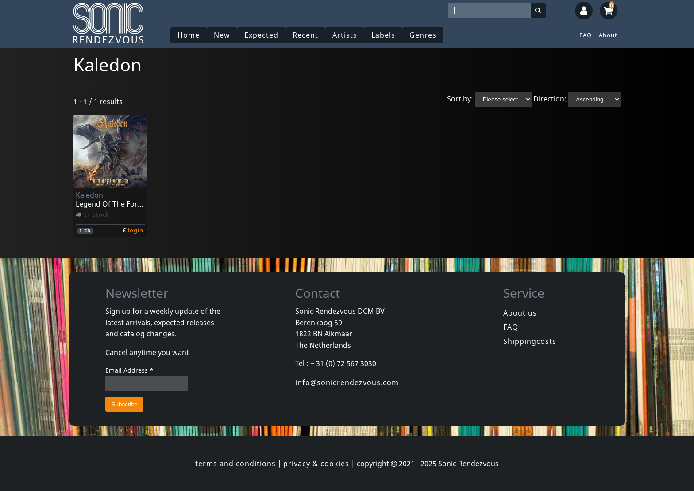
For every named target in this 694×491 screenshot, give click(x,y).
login (135, 230)
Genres (422, 35)
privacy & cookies (316, 463)
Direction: (550, 99)
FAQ (585, 35)
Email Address (129, 370)
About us (520, 313)
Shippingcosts (529, 341)
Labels (383, 35)
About (608, 35)
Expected (261, 35)
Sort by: (460, 99)
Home (188, 35)
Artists (344, 35)
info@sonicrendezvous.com (347, 382)
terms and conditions (235, 463)
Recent (305, 35)
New (222, 35)
